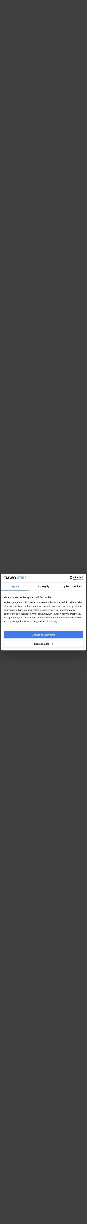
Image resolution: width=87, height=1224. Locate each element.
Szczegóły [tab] (43, 586)
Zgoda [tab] (15, 586)
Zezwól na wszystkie (43, 634)
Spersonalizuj (43, 643)
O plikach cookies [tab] (72, 586)
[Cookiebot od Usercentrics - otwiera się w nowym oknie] (69, 578)
